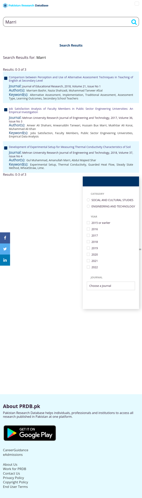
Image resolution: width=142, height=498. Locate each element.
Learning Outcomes (29, 98)
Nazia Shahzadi (57, 90)
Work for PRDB (14, 469)
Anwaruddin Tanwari (66, 125)
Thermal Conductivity (72, 164)
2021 (94, 261)
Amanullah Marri (59, 160)
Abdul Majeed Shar (84, 160)
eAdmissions (13, 454)
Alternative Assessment (45, 95)
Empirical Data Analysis (24, 136)
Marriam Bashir (36, 90)
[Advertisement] (71, 336)
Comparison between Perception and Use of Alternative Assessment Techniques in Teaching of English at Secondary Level (71, 78)
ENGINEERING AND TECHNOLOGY (113, 206)
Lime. (41, 168)
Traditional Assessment (100, 95)
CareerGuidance (15, 450)
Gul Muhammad (36, 160)
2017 (94, 235)
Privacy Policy (13, 477)
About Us (10, 464)
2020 (94, 254)
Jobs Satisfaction (41, 133)
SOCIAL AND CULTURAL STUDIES (112, 200)
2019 (94, 248)
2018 (94, 242)
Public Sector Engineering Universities (106, 133)
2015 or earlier (100, 223)
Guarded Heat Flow (101, 164)
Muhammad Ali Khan (22, 129)
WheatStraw (28, 168)
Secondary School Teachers (60, 98)
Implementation (73, 95)
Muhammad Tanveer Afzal (86, 90)
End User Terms (15, 486)
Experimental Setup (43, 164)
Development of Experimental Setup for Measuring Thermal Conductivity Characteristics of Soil (70, 147)
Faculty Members (66, 133)
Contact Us (11, 473)
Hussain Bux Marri (94, 125)
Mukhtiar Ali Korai (121, 125)
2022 (94, 267)
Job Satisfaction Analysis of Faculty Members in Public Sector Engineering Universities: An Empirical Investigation (71, 110)
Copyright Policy (15, 482)
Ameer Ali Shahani (39, 125)
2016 (94, 229)
